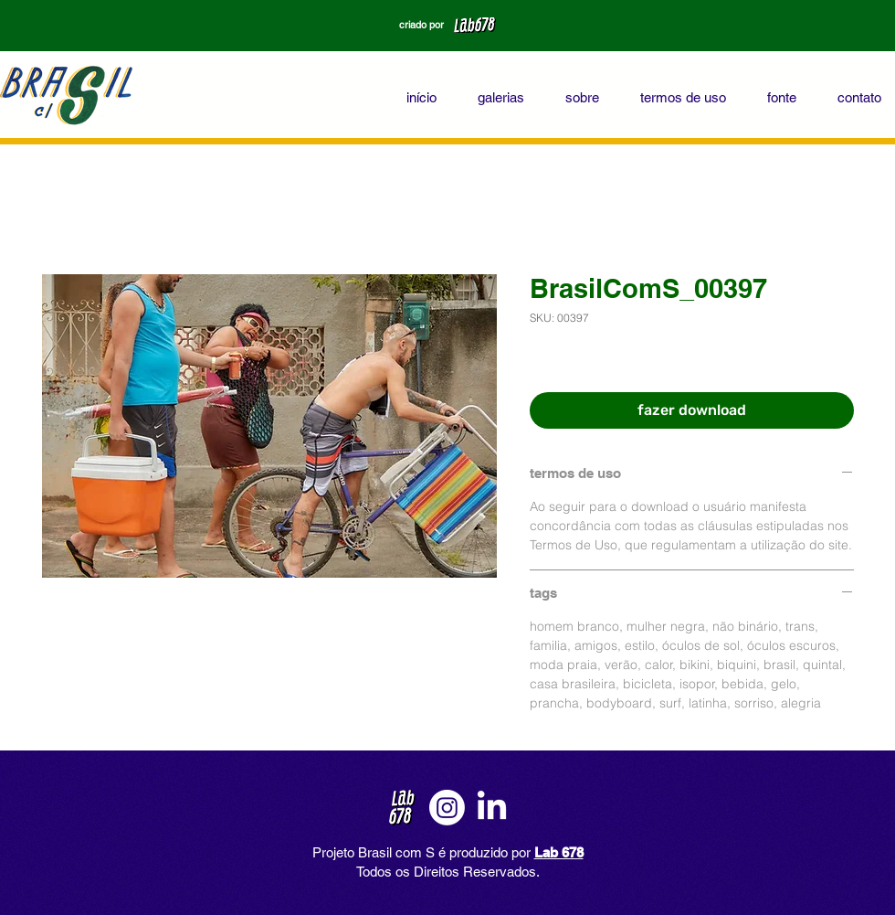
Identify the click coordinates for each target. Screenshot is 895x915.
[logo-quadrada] (402, 807)
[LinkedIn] (492, 807)
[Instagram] (447, 807)
